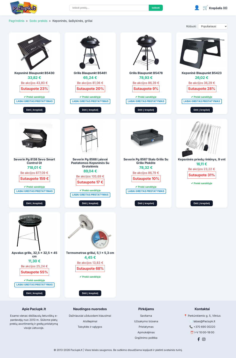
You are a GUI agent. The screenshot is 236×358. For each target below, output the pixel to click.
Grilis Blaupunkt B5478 (146, 73)
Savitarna (146, 315)
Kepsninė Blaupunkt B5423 (202, 73)
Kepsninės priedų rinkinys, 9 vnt (202, 159)
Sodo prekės (38, 21)
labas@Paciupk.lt (204, 321)
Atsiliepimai (90, 321)
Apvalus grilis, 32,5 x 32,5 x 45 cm (34, 254)
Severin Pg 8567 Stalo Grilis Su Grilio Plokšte (146, 161)
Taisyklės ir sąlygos (90, 326)
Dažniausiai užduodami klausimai (90, 315)
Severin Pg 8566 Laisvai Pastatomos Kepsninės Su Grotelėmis (90, 162)
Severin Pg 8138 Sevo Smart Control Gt (34, 161)
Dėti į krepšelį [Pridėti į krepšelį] (34, 109)
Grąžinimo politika (146, 337)
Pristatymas (146, 326)
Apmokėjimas (146, 332)
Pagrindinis (16, 21)
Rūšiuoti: (191, 26)
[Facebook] (198, 339)
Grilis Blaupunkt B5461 (90, 73)
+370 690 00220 (204, 326)
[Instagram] (203, 339)
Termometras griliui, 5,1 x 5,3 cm (90, 253)
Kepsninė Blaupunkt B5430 (34, 73)
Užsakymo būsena (146, 321)
